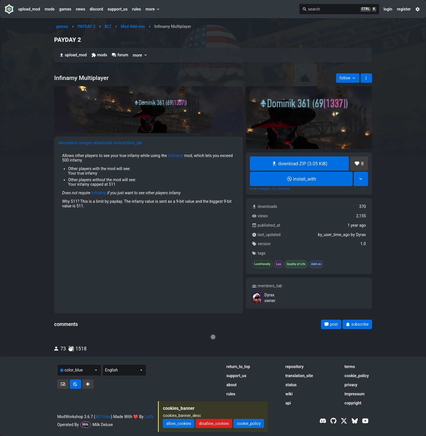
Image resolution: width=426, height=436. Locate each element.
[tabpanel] (148, 180)
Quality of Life (296, 264)
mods (50, 9)
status (291, 385)
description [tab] (68, 142)
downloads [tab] (103, 142)
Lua (278, 264)
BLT (108, 26)
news (80, 9)
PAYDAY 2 (86, 26)
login (388, 9)
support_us (117, 9)
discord (96, 9)
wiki (289, 394)
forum (120, 55)
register (404, 9)
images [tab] (85, 142)
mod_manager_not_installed (270, 189)
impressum (355, 394)
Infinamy (175, 155)
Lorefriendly (262, 264)
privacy (351, 385)
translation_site (299, 375)
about (232, 385)
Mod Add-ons (133, 26)
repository (294, 366)
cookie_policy (357, 375)
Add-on (316, 264)
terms (350, 366)
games (65, 9)
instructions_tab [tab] (128, 142)
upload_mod (29, 9)
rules (136, 9)
